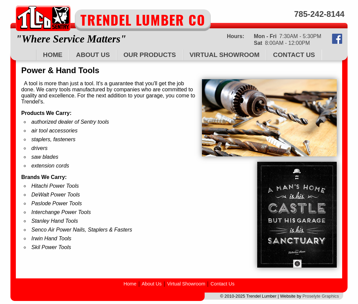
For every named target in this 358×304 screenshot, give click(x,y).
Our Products (149, 54)
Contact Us (294, 54)
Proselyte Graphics (320, 296)
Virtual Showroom (224, 54)
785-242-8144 (319, 14)
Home (53, 54)
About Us (93, 54)
